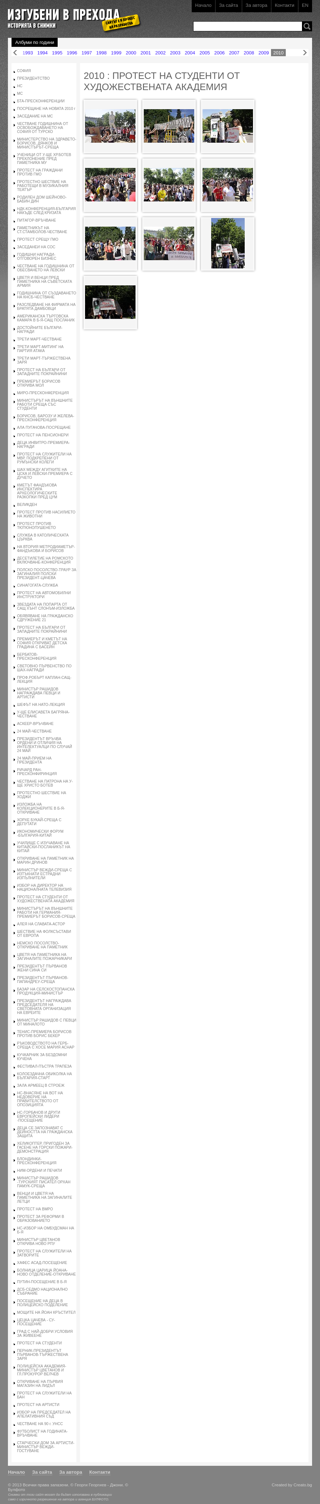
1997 (86, 52)
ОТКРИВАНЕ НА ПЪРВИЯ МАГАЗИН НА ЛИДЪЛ (40, 1384)
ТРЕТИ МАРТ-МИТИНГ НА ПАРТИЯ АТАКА (40, 349)
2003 (175, 52)
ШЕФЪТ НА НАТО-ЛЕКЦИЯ (41, 705)
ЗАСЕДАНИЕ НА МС (35, 116)
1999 (116, 52)
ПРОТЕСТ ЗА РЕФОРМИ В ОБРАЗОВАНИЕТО (40, 1219)
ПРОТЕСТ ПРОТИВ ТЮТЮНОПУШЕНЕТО (36, 526)
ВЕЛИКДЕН (27, 505)
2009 (263, 52)
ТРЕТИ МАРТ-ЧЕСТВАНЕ (39, 339)
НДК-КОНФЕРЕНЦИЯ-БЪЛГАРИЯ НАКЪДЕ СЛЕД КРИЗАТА (46, 211)
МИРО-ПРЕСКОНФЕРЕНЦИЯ (43, 393)
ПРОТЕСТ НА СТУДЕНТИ (39, 1343)
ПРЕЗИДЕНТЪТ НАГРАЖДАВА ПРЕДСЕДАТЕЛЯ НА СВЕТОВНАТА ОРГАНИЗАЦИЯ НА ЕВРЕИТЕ (44, 1007)
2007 (234, 52)
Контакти (284, 5)
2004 (190, 52)
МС (20, 93)
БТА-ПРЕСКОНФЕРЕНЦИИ (41, 101)
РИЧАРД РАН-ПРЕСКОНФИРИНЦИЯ (37, 772)
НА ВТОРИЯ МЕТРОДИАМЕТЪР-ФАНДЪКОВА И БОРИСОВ (46, 549)
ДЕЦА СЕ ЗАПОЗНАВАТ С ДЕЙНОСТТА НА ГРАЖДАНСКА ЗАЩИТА (44, 1132)
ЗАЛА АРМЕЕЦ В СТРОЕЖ (41, 1085)
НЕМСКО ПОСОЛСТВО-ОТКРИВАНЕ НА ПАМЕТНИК (42, 945)
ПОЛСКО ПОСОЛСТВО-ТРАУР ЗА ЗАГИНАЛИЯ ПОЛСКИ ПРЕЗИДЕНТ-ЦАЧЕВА (46, 574)
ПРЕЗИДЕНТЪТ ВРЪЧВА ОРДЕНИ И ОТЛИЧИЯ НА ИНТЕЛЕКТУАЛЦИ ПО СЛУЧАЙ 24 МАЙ (44, 745)
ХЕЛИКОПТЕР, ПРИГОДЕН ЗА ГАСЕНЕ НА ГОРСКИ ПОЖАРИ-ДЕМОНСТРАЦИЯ (44, 1147)
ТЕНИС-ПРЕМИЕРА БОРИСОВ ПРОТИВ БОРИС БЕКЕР (44, 1034)
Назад (15, 53)
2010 (278, 52)
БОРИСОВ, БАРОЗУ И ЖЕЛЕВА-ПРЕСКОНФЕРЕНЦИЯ (45, 418)
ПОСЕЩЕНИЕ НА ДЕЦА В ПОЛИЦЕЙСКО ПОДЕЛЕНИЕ (42, 1303)
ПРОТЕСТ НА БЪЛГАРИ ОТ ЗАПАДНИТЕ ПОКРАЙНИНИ (42, 372)
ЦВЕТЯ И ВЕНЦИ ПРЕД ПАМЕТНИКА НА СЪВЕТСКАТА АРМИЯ (44, 282)
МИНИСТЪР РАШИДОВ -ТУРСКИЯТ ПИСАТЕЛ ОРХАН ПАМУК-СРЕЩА (43, 1182)
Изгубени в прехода (71, 15)
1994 (42, 52)
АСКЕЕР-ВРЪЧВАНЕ (35, 724)
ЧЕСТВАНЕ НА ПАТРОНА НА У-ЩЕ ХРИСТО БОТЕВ (45, 783)
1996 (72, 52)
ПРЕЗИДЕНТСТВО (33, 78)
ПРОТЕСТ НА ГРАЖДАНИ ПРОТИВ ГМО (40, 172)
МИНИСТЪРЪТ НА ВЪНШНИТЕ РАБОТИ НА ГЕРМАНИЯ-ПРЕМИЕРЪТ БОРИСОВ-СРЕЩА (46, 912)
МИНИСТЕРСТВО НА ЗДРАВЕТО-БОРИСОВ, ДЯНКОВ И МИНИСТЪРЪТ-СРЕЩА (46, 143)
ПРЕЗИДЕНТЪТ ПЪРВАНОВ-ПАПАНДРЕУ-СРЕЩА (42, 980)
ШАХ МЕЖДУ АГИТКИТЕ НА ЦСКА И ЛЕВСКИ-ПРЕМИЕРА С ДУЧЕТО (44, 474)
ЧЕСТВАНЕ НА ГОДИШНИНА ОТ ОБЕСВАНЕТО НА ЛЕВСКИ (45, 268)
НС (19, 86)
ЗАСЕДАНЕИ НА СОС (36, 247)
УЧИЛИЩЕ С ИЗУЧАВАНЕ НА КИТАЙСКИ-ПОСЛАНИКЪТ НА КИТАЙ (43, 847)
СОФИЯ (24, 71)
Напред (304, 53)
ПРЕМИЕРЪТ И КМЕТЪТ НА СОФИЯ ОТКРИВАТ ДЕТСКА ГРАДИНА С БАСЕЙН (42, 643)
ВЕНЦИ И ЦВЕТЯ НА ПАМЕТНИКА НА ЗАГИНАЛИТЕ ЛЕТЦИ (44, 1197)
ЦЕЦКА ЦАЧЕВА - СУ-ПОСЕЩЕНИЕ (36, 1322)
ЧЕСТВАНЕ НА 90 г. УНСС (40, 1424)
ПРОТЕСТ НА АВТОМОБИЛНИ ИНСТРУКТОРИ (44, 595)
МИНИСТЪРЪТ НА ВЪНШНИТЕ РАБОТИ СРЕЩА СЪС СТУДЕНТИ (44, 404)
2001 (146, 52)
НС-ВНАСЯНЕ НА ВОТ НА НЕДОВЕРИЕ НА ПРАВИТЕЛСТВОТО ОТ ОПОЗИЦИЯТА (40, 1099)
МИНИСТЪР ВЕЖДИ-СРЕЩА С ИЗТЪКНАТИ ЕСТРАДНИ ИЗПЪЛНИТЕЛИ (44, 874)
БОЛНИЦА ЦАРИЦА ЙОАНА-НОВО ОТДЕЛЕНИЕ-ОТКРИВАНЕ (46, 1272)
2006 (219, 52)
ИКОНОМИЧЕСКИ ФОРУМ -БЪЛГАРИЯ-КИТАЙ (40, 833)
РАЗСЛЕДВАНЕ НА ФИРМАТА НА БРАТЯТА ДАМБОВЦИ (46, 307)
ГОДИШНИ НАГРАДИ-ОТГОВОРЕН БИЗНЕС (36, 257)
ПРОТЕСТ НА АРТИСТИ (38, 1405)
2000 (131, 52)
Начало (203, 5)
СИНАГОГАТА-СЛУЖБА (37, 585)
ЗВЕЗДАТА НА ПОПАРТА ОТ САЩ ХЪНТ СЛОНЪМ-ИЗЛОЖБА (46, 606)
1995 (57, 52)
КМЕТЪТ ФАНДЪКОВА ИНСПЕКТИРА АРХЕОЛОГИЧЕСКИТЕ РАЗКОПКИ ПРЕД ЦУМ (37, 491)
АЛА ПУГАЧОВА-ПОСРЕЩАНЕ (44, 428)
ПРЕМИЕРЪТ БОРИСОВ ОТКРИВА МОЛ (38, 383)
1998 (101, 52)
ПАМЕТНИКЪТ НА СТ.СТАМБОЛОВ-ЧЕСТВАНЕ (42, 230)
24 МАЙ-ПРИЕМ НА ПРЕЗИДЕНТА (34, 760)
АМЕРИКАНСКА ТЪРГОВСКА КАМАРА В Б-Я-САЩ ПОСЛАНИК (46, 318)
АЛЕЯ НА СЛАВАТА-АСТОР (41, 924)
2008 (249, 52)
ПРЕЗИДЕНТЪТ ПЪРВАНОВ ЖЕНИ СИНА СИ (42, 968)
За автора (256, 5)
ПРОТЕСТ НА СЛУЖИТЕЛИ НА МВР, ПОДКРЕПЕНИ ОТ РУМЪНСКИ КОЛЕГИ (44, 458)
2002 (160, 52)
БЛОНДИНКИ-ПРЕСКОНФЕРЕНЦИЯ (36, 1161)
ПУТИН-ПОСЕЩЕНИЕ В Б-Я (42, 1282)
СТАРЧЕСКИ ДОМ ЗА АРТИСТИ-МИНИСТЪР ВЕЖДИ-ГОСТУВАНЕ (45, 1447)
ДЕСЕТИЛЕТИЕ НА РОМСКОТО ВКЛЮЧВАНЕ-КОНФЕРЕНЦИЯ (45, 560)
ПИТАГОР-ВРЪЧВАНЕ (36, 220)
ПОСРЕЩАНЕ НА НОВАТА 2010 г (46, 109)
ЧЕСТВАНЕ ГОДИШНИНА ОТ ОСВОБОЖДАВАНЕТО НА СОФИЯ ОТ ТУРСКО (42, 128)
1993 (27, 52)
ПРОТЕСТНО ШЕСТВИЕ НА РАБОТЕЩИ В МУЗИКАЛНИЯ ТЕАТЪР (42, 186)
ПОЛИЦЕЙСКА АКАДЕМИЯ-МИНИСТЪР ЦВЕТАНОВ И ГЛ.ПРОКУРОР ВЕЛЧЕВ (41, 1370)
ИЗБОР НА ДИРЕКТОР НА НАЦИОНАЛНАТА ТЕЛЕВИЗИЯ (44, 887)
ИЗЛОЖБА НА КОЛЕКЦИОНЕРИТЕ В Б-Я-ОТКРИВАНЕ (41, 808)
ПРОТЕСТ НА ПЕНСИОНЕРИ (42, 435)
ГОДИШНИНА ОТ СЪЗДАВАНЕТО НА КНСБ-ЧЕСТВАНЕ (46, 295)
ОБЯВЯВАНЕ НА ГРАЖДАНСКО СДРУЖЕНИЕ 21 (45, 618)
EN (305, 5)
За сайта (228, 5)
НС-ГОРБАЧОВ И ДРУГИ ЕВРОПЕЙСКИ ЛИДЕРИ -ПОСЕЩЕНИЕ (38, 1116)
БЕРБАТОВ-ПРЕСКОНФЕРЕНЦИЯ (36, 656)
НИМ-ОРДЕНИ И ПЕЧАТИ (39, 1171)
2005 (205, 52)
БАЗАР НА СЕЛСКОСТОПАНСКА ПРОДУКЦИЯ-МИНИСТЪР (46, 991)
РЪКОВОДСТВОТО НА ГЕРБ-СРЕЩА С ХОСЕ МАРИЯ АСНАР (45, 1045)
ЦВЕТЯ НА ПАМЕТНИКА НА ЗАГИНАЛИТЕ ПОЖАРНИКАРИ (44, 957)
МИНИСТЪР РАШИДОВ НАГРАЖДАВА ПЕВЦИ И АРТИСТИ (38, 693)
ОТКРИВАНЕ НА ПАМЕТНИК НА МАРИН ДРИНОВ (45, 860)
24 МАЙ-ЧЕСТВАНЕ (34, 731)
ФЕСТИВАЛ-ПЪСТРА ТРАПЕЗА (44, 1066)
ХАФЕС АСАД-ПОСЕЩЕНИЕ (42, 1263)
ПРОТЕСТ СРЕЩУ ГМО (37, 239)
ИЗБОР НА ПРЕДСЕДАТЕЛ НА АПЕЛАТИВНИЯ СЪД (44, 1414)
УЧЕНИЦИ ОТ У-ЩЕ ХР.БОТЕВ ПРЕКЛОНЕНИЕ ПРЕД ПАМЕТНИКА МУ (44, 159)
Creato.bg (302, 1484)
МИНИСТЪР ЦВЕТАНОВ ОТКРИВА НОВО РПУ (38, 1242)
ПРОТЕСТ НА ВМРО (35, 1209)
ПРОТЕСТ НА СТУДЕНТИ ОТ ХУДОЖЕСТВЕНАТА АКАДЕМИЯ (45, 899)
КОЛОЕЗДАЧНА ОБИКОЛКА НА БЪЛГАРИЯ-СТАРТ (44, 1076)
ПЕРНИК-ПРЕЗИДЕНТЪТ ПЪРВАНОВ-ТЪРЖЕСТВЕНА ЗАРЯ (42, 1355)
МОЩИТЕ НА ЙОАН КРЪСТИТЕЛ (46, 1312)
